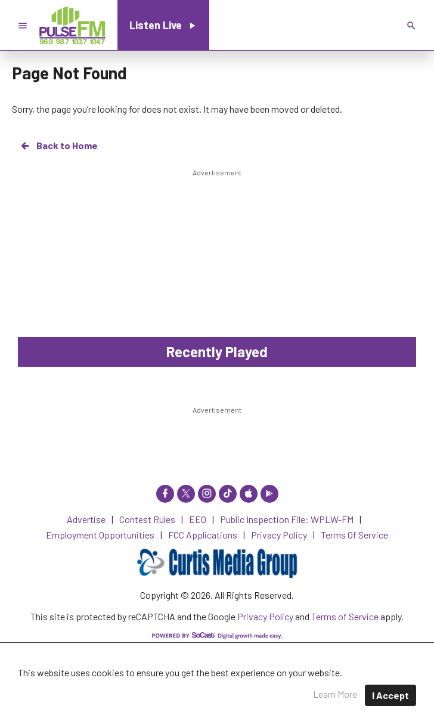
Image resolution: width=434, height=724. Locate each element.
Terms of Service (345, 616)
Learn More (335, 694)
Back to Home (58, 145)
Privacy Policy (265, 616)
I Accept (390, 695)
